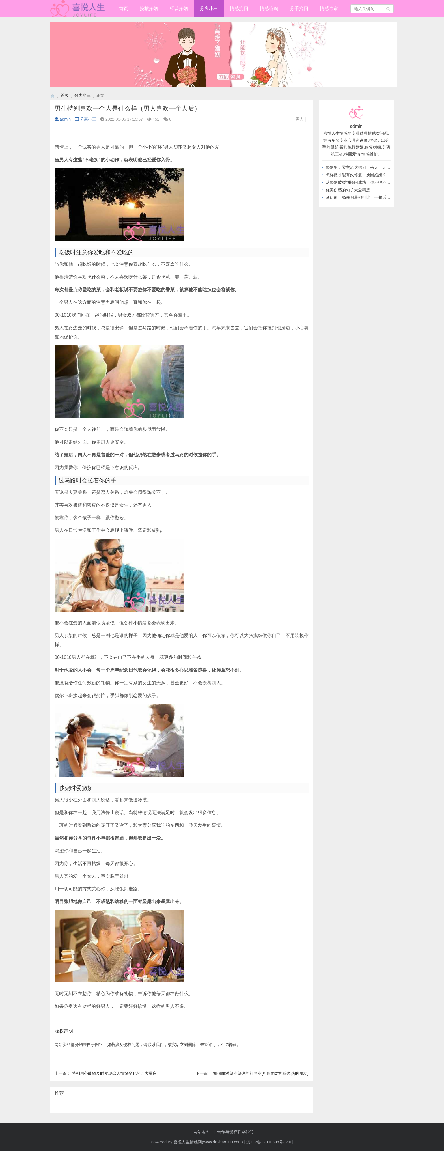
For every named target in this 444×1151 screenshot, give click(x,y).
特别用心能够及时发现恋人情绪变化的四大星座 (114, 1073)
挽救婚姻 (149, 8)
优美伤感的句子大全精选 (348, 190)
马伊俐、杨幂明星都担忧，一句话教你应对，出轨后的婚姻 (378, 197)
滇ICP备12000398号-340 (268, 1142)
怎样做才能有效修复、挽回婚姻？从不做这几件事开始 (374, 175)
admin (63, 119)
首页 (123, 8)
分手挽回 (299, 8)
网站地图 (201, 1131)
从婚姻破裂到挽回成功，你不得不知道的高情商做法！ (374, 182)
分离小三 (209, 8)
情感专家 (329, 8)
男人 (300, 119)
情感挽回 (239, 8)
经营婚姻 (179, 8)
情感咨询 (269, 8)
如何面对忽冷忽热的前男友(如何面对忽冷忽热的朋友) (261, 1073)
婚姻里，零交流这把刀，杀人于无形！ (360, 167)
